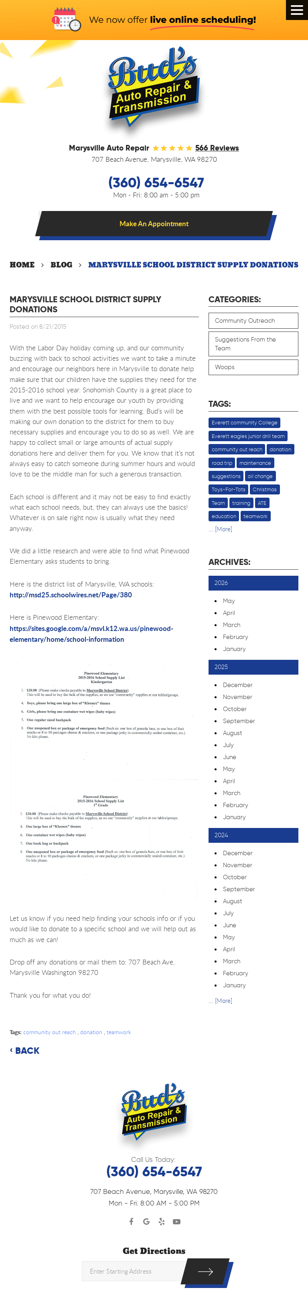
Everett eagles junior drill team (248, 436)
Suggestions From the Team (245, 344)
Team (218, 503)
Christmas (265, 489)
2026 (221, 583)
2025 (221, 667)
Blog (61, 265)
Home (22, 265)
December (238, 685)
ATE (262, 503)
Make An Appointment (154, 223)
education (224, 516)
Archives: (230, 562)
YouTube (176, 1222)
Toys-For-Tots (228, 489)
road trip (222, 463)
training (241, 503)
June (229, 757)
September (239, 721)
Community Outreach (245, 320)
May (229, 601)
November (237, 697)
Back (27, 1051)
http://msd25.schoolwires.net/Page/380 (71, 594)
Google (146, 1222)
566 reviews (217, 148)
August (232, 733)
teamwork (119, 1032)
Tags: (220, 404)
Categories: (235, 299)
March (231, 625)
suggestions (226, 476)
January (234, 649)
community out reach (49, 1032)
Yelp (161, 1222)
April (229, 613)
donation (91, 1032)
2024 (221, 835)
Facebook (131, 1222)
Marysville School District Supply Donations (193, 265)
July (228, 745)
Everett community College (245, 422)
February (235, 637)
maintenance (255, 463)
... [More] (220, 529)
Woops (225, 367)
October (235, 709)
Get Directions (154, 1252)
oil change (260, 476)
